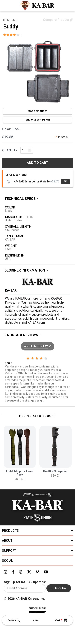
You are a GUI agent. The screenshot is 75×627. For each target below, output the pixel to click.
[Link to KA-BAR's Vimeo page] (37, 572)
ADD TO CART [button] (37, 163)
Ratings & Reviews (21, 335)
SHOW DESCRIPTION (37, 119)
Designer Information (24, 270)
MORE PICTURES (37, 111)
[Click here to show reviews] (12, 34)
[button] (13, 620)
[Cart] (61, 620)
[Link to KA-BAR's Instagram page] (5, 572)
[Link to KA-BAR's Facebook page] (13, 572)
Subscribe (59, 588)
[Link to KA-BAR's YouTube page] (46, 572)
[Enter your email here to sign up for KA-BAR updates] (25, 588)
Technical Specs (20, 199)
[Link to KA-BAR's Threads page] (20, 572)
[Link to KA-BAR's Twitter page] (29, 572)
